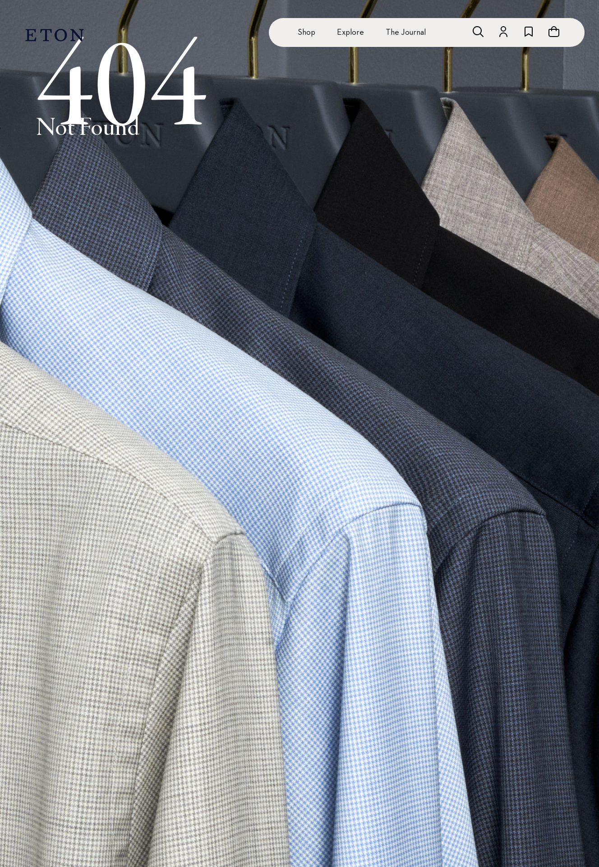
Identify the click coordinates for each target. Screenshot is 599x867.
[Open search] (478, 31)
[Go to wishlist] (528, 31)
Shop (306, 32)
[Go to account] (503, 31)
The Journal (406, 32)
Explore (350, 32)
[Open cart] (553, 31)
